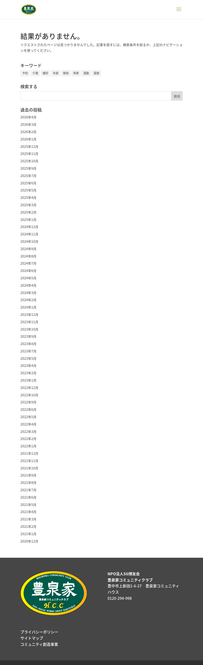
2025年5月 (28, 190)
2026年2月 (28, 131)
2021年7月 (28, 489)
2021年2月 (28, 526)
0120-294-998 (120, 598)
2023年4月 (28, 365)
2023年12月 (29, 314)
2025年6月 (28, 183)
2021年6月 (28, 497)
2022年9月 (28, 402)
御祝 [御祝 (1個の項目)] (66, 73)
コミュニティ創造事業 (39, 644)
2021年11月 (29, 460)
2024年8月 (28, 256)
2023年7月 (28, 351)
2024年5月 (28, 278)
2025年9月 (28, 168)
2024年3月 (28, 292)
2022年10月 (29, 395)
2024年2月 (28, 299)
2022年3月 (28, 431)
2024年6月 (28, 270)
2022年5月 (28, 416)
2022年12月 (29, 387)
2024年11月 (29, 234)
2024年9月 (28, 248)
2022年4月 (28, 424)
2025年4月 (28, 197)
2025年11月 (29, 153)
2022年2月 (28, 438)
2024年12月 (29, 226)
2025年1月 (28, 219)
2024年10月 (29, 241)
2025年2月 (28, 212)
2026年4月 (28, 117)
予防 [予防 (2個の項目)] (25, 73)
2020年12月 (29, 541)
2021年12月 (29, 453)
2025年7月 (28, 175)
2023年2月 (28, 372)
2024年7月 (28, 263)
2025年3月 (28, 204)
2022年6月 (28, 409)
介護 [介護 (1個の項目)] (35, 73)
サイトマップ (31, 638)
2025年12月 (29, 146)
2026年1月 (28, 139)
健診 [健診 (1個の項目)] (45, 73)
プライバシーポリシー (39, 632)
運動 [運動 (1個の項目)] (86, 73)
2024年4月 (28, 285)
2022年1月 (28, 446)
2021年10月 (29, 468)
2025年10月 (29, 161)
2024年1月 (28, 307)
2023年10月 (29, 329)
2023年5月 (28, 358)
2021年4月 (28, 511)
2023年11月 (29, 321)
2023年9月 (28, 336)
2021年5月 (28, 504)
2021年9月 (28, 475)
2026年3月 (28, 124)
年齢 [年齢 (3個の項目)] (56, 73)
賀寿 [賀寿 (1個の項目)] (76, 73)
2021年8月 (28, 482)
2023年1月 (28, 380)
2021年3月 (28, 519)
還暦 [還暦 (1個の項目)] (96, 73)
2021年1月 (28, 533)
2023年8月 (28, 343)
